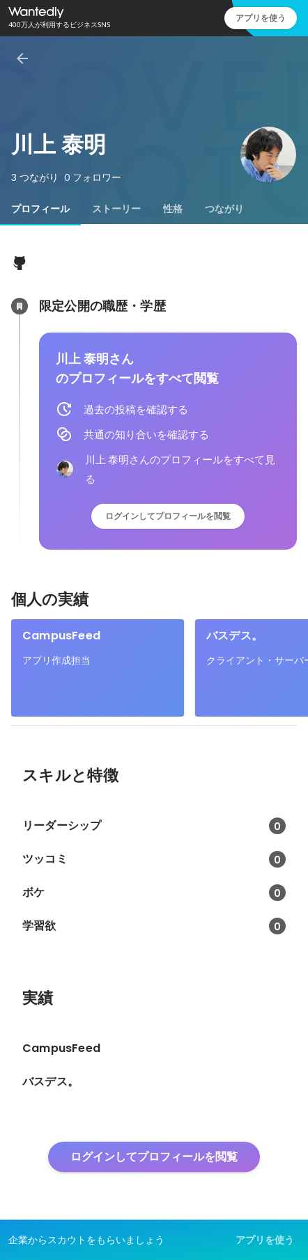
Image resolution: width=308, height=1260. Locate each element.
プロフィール (40, 209)
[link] (97, 668)
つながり (224, 209)
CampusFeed (61, 636)
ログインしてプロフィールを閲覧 (168, 516)
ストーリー (116, 209)
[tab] (40, 208)
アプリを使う (261, 18)
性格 (173, 209)
